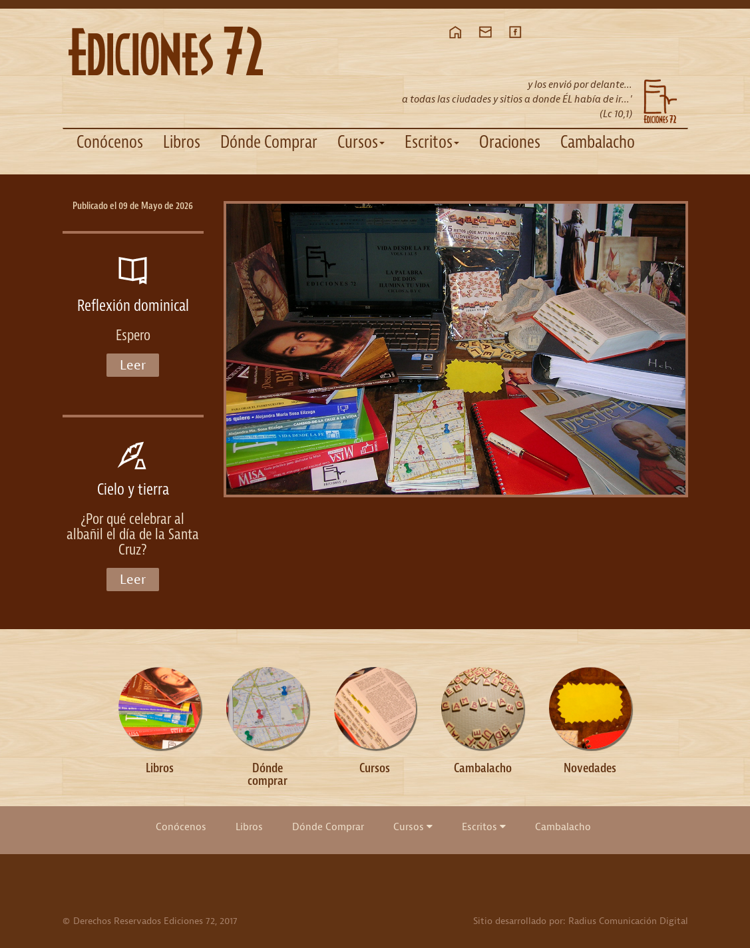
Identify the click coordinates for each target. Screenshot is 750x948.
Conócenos (110, 142)
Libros (181, 142)
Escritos (484, 826)
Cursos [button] (361, 142)
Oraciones (509, 142)
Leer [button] (133, 365)
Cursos (413, 826)
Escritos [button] (432, 142)
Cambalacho (597, 142)
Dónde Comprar (268, 142)
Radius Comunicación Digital (628, 921)
